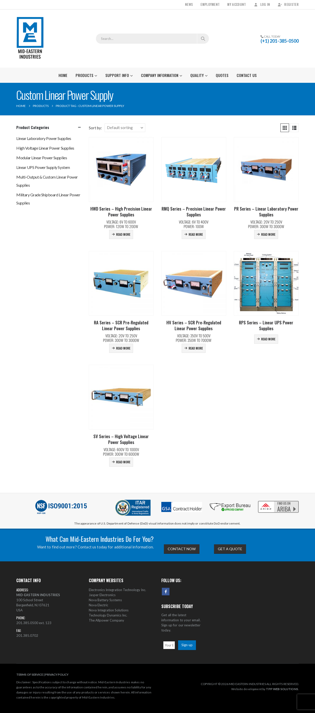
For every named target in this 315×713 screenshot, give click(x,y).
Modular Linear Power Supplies (41, 157)
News (189, 4)
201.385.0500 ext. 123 (33, 623)
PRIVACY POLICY (56, 674)
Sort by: (95, 127)
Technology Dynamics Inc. (108, 615)
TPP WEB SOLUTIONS (282, 689)
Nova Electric (98, 605)
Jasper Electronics (102, 595)
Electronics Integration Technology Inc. (117, 590)
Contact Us (247, 75)
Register (288, 4)
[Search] (203, 39)
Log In (262, 4)
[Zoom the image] (278, 501)
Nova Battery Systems (105, 600)
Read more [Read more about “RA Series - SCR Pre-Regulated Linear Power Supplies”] (123, 348)
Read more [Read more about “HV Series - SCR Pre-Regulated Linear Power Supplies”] (196, 348)
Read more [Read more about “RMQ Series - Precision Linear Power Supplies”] (196, 234)
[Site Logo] (30, 39)
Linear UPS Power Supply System (43, 167)
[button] (284, 127)
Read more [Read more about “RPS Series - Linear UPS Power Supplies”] (268, 339)
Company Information (159, 75)
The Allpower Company (106, 620)
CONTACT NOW (182, 549)
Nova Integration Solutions (108, 610)
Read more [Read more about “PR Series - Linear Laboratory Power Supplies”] (268, 234)
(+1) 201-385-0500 (280, 41)
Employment (210, 4)
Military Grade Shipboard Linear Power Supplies (48, 198)
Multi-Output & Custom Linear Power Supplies (47, 181)
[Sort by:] (125, 127)
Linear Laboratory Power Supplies (43, 138)
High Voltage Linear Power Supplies (45, 148)
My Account (236, 4)
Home (63, 75)
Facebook (165, 591)
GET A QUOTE (230, 549)
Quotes (222, 75)
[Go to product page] (121, 169)
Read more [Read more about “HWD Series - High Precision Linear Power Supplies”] (123, 234)
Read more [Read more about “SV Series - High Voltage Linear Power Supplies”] (123, 462)
